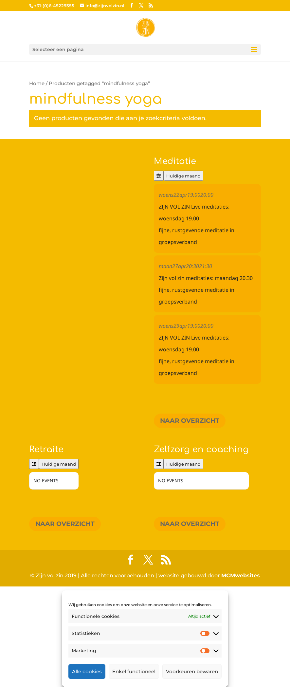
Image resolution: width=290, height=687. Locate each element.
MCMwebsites (240, 676)
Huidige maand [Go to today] (183, 175)
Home (37, 83)
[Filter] (159, 176)
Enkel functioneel (133, 671)
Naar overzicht (189, 420)
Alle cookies (87, 671)
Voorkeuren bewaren (192, 671)
